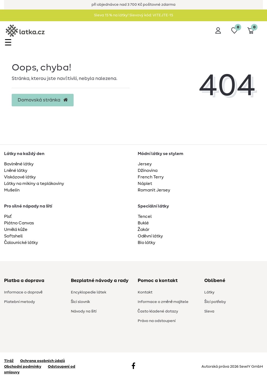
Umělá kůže (15, 229)
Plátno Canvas (19, 223)
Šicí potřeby (215, 302)
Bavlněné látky (19, 164)
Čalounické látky (21, 242)
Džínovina (148, 170)
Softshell (13, 236)
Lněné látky (15, 170)
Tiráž (9, 361)
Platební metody (19, 302)
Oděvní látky (150, 236)
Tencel (145, 216)
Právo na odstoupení (156, 321)
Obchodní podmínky (22, 366)
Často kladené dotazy (158, 311)
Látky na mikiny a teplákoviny (34, 183)
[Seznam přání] (234, 30)
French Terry (151, 177)
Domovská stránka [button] (43, 100)
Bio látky (146, 242)
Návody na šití (83, 311)
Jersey (145, 164)
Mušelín (12, 190)
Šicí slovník (80, 302)
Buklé (143, 223)
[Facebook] (133, 366)
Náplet (145, 183)
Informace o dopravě (23, 292)
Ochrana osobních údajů (42, 361)
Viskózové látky (20, 177)
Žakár (144, 229)
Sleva (209, 311)
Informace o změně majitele (163, 302)
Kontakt (145, 292)
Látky (209, 292)
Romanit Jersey (154, 190)
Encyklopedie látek (88, 292)
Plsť (8, 216)
